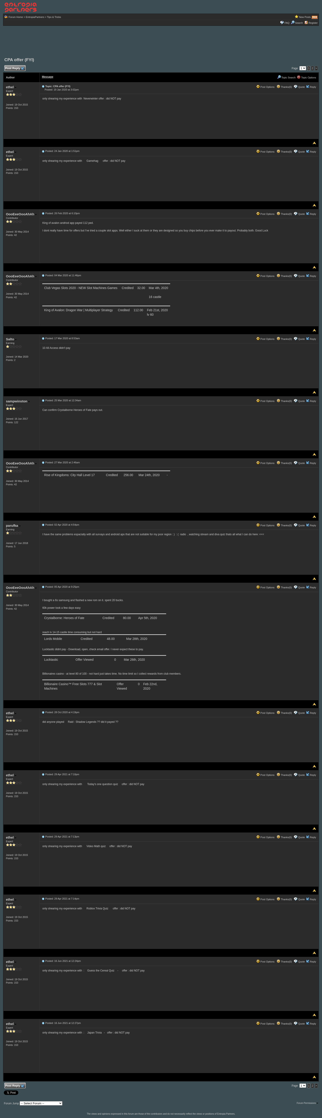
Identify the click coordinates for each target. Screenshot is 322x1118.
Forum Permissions (307, 1103)
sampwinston (18, 401)
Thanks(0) (284, 87)
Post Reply (14, 68)
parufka (13, 525)
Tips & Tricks (54, 17)
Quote (301, 87)
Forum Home (15, 17)
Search (297, 23)
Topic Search (286, 77)
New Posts (305, 17)
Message (47, 76)
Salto (11, 339)
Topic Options (306, 77)
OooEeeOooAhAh (21, 214)
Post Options (265, 87)
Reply (313, 87)
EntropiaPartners (35, 17)
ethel (11, 87)
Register (313, 23)
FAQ (286, 23)
